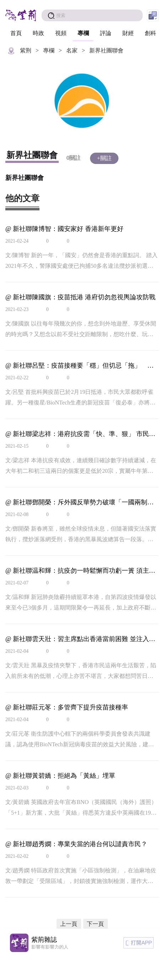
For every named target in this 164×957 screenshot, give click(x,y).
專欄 (83, 33)
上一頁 (68, 924)
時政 (38, 33)
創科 (150, 33)
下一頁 (95, 924)
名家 (72, 50)
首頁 (16, 33)
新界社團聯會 (106, 50)
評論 (105, 33)
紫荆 (25, 50)
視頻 (61, 33)
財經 (128, 33)
